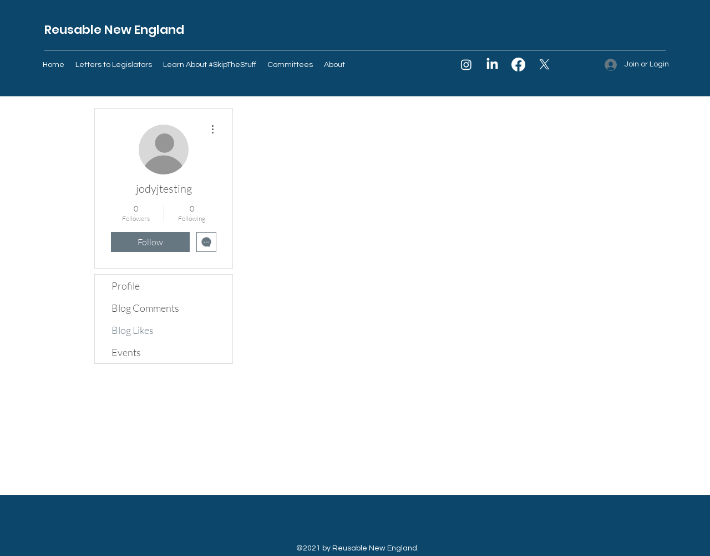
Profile (125, 286)
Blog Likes (132, 330)
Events (126, 352)
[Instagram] (466, 64)
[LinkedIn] (492, 64)
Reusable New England (114, 29)
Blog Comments (145, 308)
